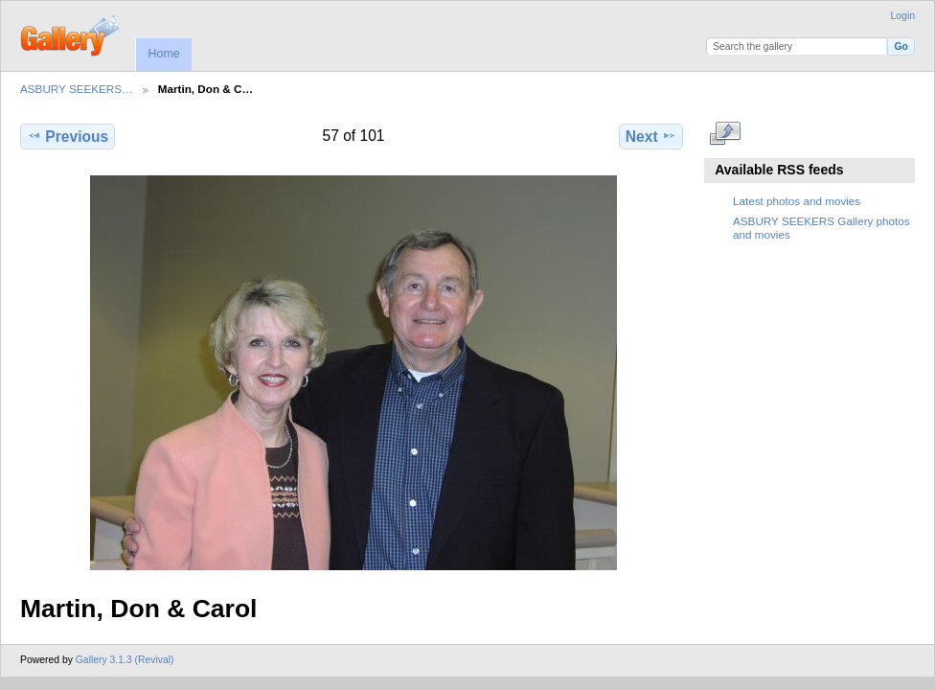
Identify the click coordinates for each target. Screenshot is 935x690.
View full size (725, 134)
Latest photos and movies (796, 201)
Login (903, 16)
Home (163, 53)
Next (651, 136)
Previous (67, 136)
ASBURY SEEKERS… (76, 88)
